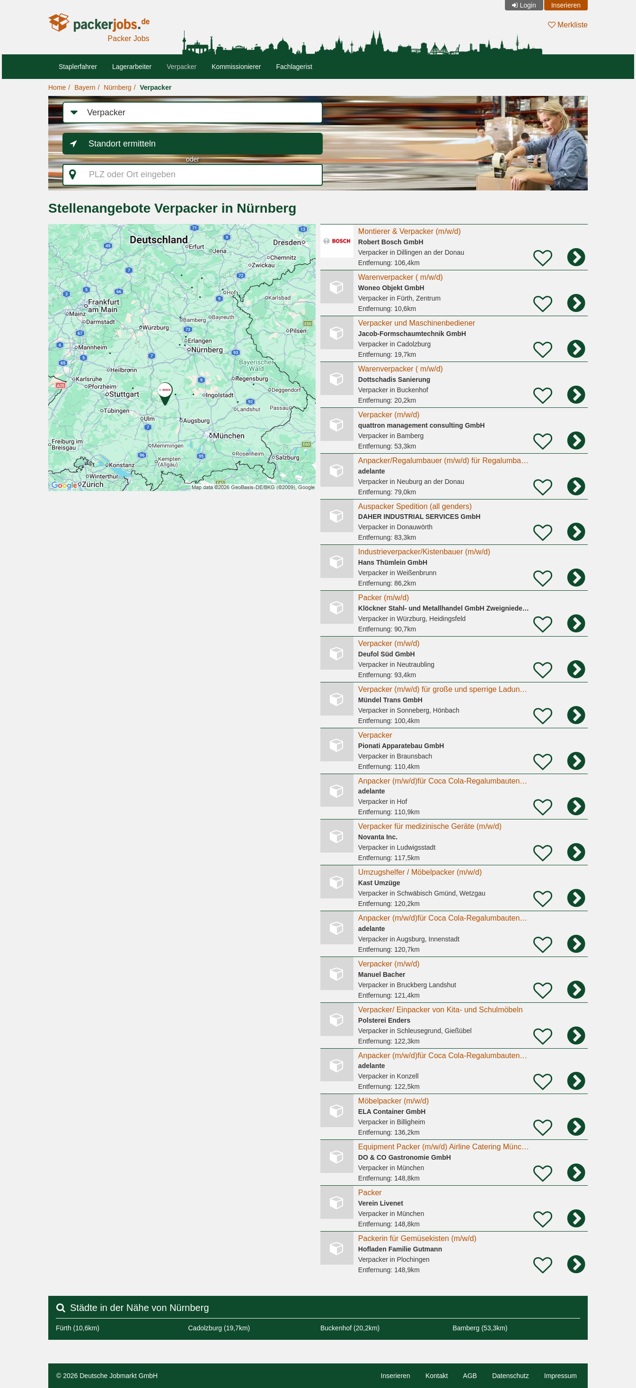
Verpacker (181, 66)
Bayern (84, 87)
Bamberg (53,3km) (480, 1328)
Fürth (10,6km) (77, 1328)
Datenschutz (510, 1375)
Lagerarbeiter (131, 66)
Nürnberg (117, 87)
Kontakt (436, 1375)
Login (528, 5)
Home (57, 87)
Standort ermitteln (122, 143)
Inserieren (566, 5)
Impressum (560, 1375)
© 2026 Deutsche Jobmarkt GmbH (107, 1375)
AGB (470, 1375)
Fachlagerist (294, 66)
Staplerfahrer (78, 66)
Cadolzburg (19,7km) (219, 1328)
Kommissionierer (236, 66)
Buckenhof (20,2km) (350, 1328)
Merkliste (568, 25)
